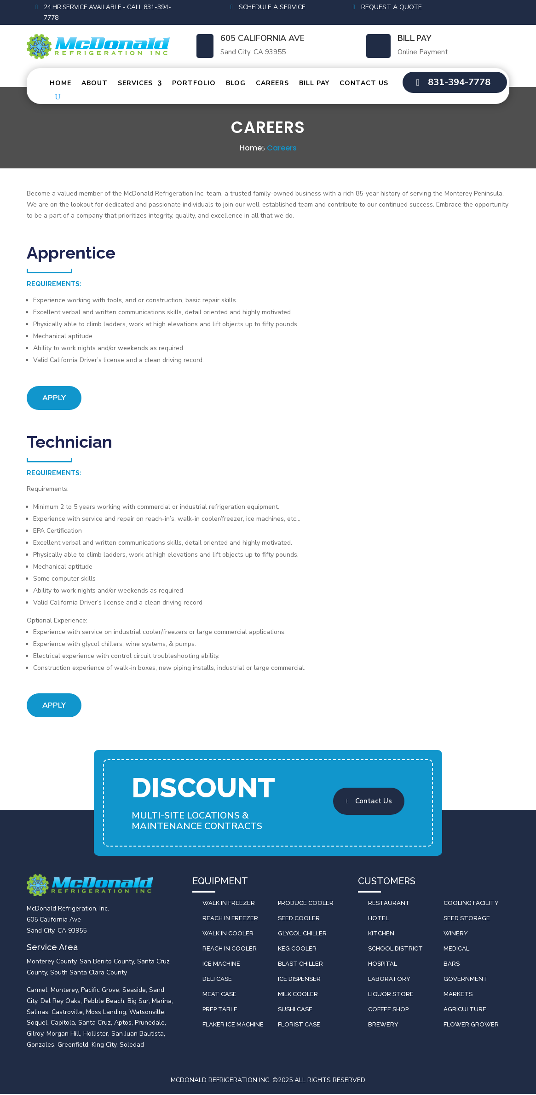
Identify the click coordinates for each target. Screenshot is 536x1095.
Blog (236, 84)
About (94, 84)
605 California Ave (262, 39)
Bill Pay (415, 39)
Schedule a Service (272, 7)
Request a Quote (391, 7)
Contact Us (364, 84)
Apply (54, 399)
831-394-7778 (459, 83)
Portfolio (194, 84)
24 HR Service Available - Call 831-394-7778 (110, 13)
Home (60, 84)
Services (135, 84)
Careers (272, 84)
